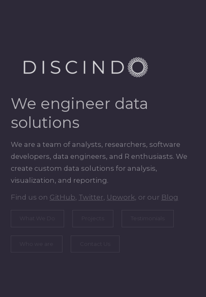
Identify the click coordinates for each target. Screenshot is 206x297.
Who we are (36, 243)
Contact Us (94, 243)
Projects (92, 218)
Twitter (90, 197)
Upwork (120, 197)
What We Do (37, 218)
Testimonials (147, 218)
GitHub (62, 197)
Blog (169, 197)
